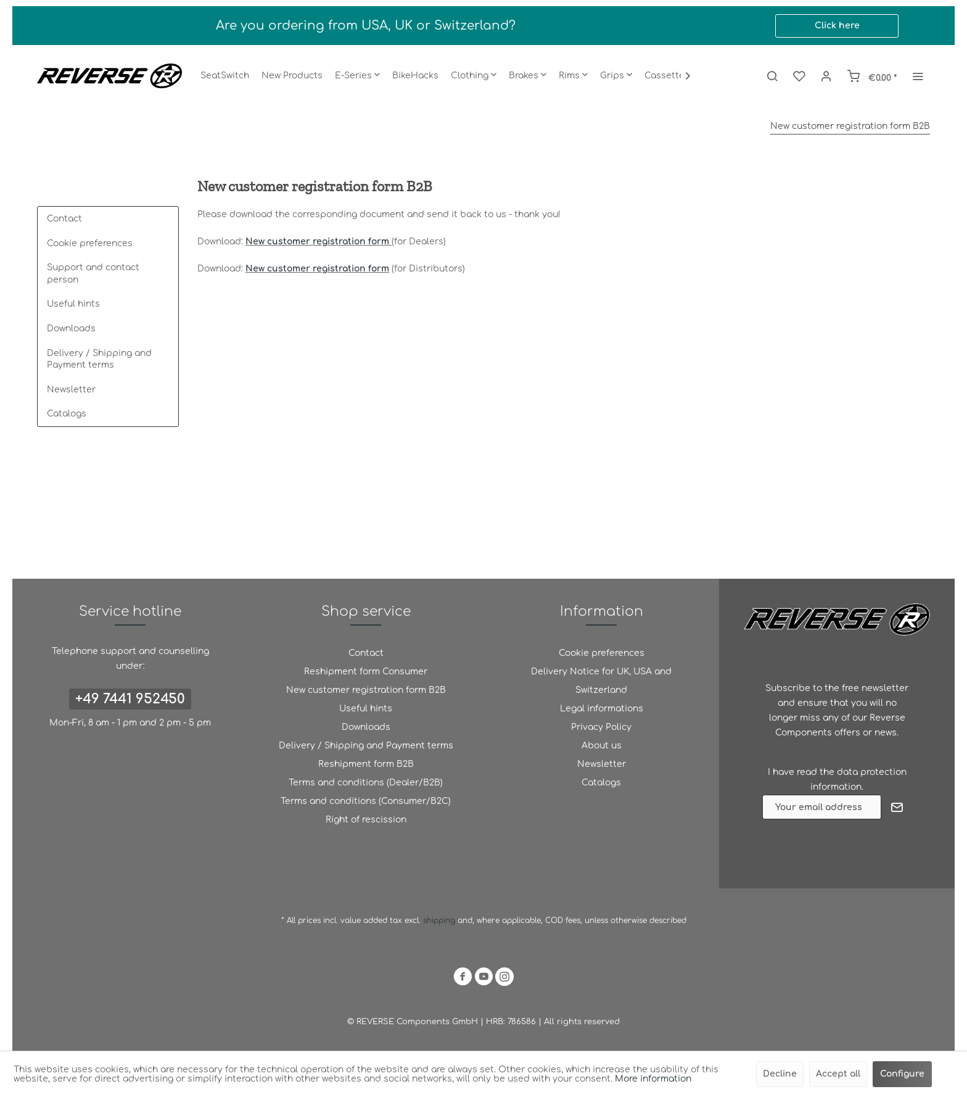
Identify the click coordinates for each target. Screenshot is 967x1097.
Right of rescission (366, 819)
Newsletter (71, 389)
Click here (837, 25)
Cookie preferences (90, 243)
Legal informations (601, 708)
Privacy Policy (601, 727)
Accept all (838, 1073)
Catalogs (66, 413)
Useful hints (73, 303)
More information (653, 1078)
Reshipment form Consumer (365, 671)
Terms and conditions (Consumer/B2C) (366, 801)
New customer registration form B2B (366, 690)
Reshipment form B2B (366, 764)
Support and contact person (93, 273)
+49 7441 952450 (130, 699)
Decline (780, 1073)
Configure (902, 1073)
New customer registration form (317, 241)
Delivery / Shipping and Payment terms (99, 359)
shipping (440, 920)
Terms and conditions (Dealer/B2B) (366, 782)
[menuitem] (224, 76)
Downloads (71, 328)
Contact (64, 218)
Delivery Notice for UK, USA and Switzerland (601, 681)
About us (602, 745)
